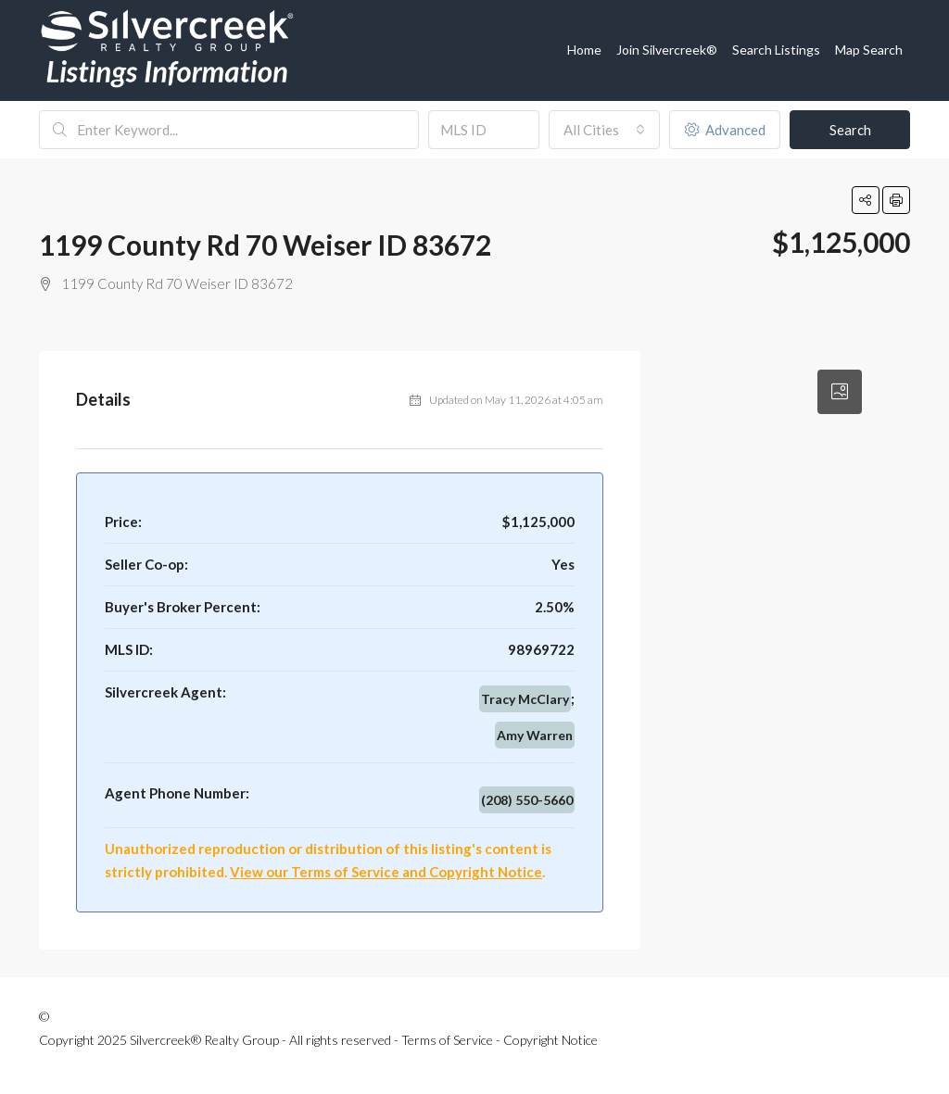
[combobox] (604, 129)
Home (584, 49)
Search (850, 129)
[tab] (839, 392)
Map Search (869, 49)
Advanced (725, 129)
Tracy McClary (525, 699)
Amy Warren (535, 735)
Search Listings (776, 49)
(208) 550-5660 (527, 800)
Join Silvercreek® (666, 49)
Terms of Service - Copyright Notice (499, 1040)
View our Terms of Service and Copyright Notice (386, 871)
